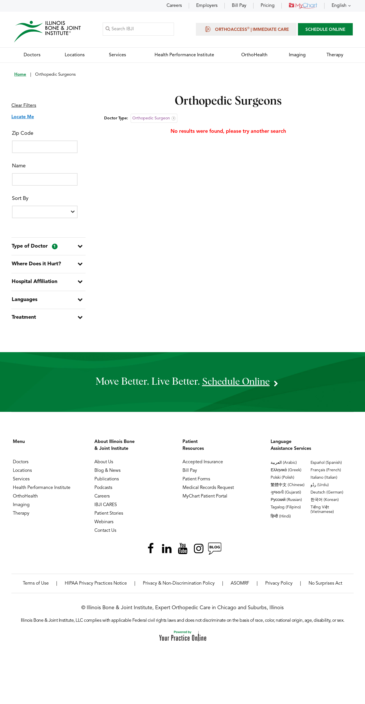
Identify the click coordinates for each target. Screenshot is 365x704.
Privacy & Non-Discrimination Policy (179, 586)
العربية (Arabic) (284, 465)
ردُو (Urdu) (320, 488)
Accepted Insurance (202, 464)
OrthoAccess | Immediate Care (246, 29)
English (339, 5)
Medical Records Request (208, 490)
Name (19, 166)
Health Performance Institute (41, 490)
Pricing (268, 5)
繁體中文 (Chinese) (288, 488)
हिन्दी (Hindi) (281, 519)
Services (21, 482)
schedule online (236, 384)
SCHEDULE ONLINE (325, 30)
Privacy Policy (279, 586)
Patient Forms (196, 482)
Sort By (20, 198)
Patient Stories (108, 516)
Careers (174, 5)
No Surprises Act (325, 586)
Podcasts (103, 490)
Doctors (21, 464)
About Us (103, 464)
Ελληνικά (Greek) (286, 473)
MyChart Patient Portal (204, 499)
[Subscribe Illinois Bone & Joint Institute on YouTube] (182, 551)
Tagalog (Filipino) (286, 510)
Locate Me (22, 117)
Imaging (21, 507)
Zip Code (22, 133)
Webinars (103, 524)
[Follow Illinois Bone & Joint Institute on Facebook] (150, 551)
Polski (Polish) (282, 480)
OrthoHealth (25, 499)
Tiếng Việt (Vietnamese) (322, 512)
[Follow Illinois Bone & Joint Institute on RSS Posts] (214, 551)
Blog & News (107, 473)
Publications (106, 482)
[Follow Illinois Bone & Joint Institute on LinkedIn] (166, 551)
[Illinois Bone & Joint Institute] (47, 31)
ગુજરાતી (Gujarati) (286, 495)
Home (20, 75)
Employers (207, 5)
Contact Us (105, 533)
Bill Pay (239, 5)
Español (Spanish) (326, 465)
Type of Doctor (34, 247)
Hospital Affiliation (34, 283)
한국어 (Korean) (325, 502)
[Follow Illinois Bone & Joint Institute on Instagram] (198, 551)
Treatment (23, 319)
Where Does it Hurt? (36, 265)
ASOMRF (240, 586)
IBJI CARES (105, 507)
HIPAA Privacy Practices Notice (96, 586)
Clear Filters (23, 106)
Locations (22, 473)
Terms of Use (36, 586)
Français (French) (326, 473)
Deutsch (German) (327, 495)
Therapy (21, 516)
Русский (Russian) (286, 502)
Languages (24, 301)
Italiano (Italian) (324, 480)
